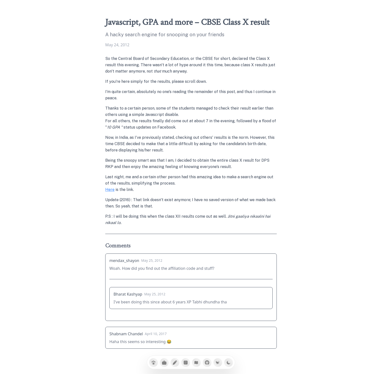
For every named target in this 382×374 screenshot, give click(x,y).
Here (110, 189)
